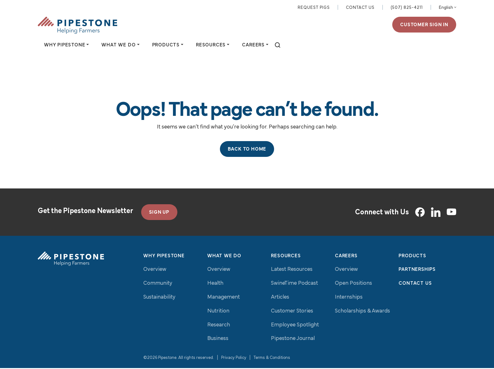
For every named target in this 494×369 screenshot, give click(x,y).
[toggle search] (277, 46)
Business (217, 340)
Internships (349, 298)
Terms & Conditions (272, 359)
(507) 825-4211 (407, 8)
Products (412, 256)
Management (223, 298)
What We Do (224, 256)
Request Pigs (314, 8)
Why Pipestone (163, 256)
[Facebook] (420, 213)
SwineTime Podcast (294, 285)
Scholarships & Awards (362, 312)
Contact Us (360, 8)
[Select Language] (447, 8)
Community (157, 285)
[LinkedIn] (435, 213)
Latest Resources (292, 271)
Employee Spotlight (295, 326)
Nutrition (218, 312)
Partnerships (417, 270)
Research (218, 326)
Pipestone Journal (293, 340)
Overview (154, 271)
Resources (286, 256)
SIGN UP (159, 213)
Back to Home (247, 150)
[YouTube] (451, 213)
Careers (346, 256)
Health (215, 285)
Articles (280, 298)
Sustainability (159, 298)
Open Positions (353, 285)
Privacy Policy (233, 359)
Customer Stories (292, 312)
